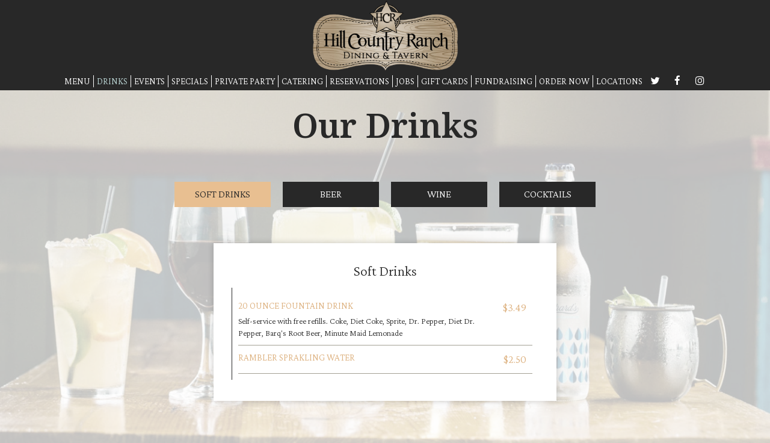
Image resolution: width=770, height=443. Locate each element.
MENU (77, 81)
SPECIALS (189, 81)
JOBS (405, 81)
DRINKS (112, 81)
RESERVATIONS (359, 81)
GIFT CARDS (444, 81)
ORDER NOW (564, 81)
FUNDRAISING (503, 81)
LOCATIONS (619, 81)
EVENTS (149, 81)
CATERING (302, 81)
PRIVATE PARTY (245, 81)
